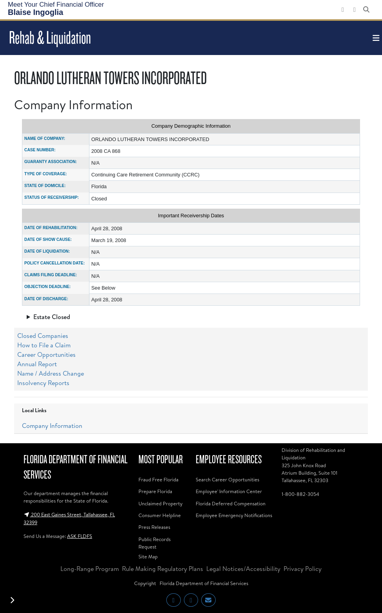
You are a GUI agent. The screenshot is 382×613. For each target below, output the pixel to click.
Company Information (52, 425)
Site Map (148, 556)
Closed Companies (42, 335)
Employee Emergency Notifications (234, 515)
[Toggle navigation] (375, 38)
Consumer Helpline (159, 515)
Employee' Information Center (229, 491)
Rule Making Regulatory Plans (162, 568)
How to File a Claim (44, 345)
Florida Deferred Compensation (231, 503)
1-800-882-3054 (300, 493)
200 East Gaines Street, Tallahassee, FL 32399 (69, 518)
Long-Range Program (89, 568)
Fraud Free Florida (158, 479)
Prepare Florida (155, 491)
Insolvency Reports (43, 382)
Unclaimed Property (160, 503)
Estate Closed (51, 316)
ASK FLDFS (79, 536)
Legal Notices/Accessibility (243, 568)
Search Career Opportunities (227, 479)
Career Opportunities (46, 354)
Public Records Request (154, 543)
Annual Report (37, 364)
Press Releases (154, 526)
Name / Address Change (50, 373)
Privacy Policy (303, 568)
